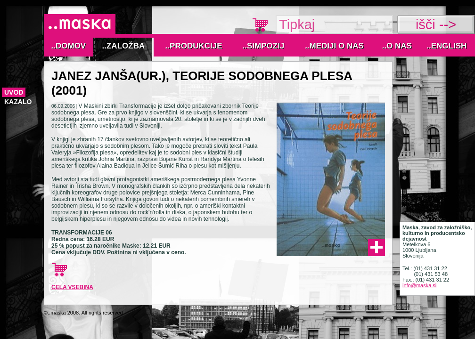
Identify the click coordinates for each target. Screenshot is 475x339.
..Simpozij (264, 45)
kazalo (18, 101)
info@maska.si (419, 285)
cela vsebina (72, 287)
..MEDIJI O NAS (334, 45)
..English (446, 45)
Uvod (13, 92)
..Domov (68, 45)
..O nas (397, 45)
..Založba (123, 45)
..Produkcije (193, 45)
